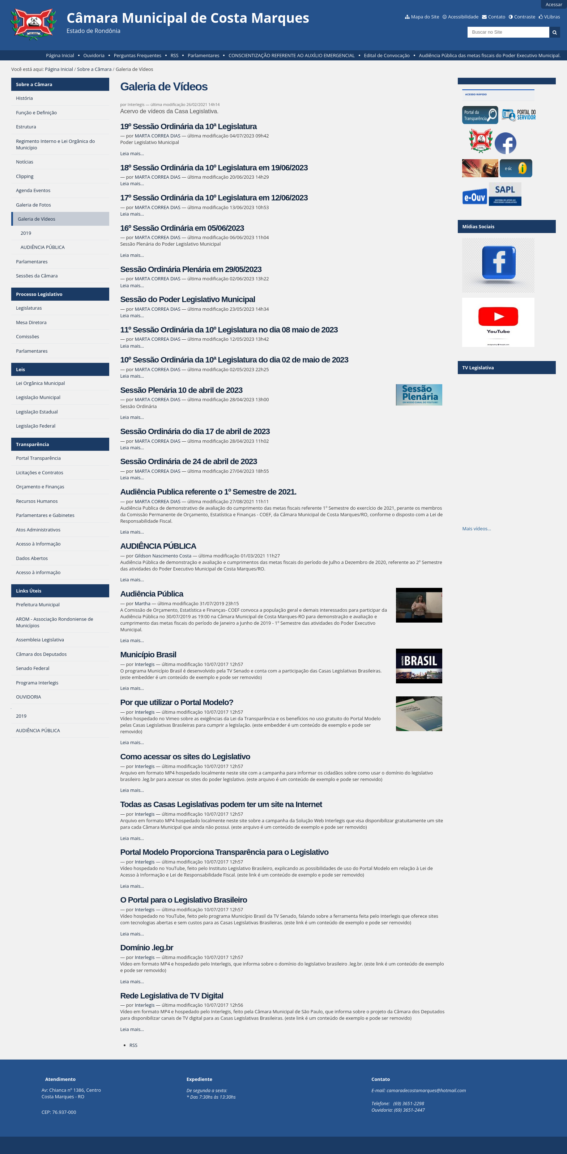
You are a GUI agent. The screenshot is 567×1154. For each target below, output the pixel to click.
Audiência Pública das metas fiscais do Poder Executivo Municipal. (490, 55)
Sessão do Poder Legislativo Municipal (187, 299)
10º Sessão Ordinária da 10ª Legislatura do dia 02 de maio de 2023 (234, 359)
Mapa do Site (425, 16)
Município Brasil (148, 654)
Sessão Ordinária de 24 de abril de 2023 (188, 461)
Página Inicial (60, 55)
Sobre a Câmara (94, 69)
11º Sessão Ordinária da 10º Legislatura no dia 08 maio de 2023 (229, 329)
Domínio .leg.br (146, 947)
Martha (142, 603)
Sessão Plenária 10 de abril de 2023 (181, 390)
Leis (20, 369)
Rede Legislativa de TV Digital (171, 995)
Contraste (524, 16)
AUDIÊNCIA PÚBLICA (158, 546)
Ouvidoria (94, 55)
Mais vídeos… (476, 528)
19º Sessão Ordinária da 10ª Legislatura (188, 126)
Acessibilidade (463, 16)
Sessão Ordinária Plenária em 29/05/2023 (190, 269)
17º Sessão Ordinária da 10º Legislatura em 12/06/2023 (213, 197)
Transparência (32, 444)
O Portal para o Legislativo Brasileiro (183, 899)
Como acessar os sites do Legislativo (185, 756)
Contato (497, 16)
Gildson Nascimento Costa (163, 555)
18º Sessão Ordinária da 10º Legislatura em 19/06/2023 (213, 167)
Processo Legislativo (39, 294)
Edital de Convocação (387, 55)
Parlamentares (203, 55)
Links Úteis (28, 590)
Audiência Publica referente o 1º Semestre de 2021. (208, 491)
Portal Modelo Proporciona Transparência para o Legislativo (224, 852)
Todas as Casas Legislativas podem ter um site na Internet (221, 804)
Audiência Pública (151, 593)
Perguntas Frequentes (137, 55)
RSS (175, 55)
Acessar (554, 4)
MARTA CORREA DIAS (157, 135)
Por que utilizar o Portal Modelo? (176, 702)
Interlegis (145, 664)
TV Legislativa (478, 367)
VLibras (552, 16)
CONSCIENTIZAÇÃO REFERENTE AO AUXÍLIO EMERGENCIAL (292, 55)
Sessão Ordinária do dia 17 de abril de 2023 (195, 431)
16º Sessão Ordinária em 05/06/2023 (182, 228)
